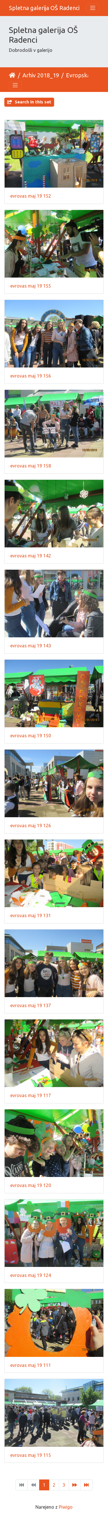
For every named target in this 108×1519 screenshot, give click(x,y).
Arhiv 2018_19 (40, 75)
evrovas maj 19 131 (30, 915)
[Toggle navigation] (92, 8)
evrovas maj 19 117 (30, 1095)
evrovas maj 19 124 (30, 1275)
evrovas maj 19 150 (30, 735)
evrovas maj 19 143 (30, 645)
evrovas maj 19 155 (30, 285)
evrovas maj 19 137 (30, 1005)
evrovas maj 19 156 (30, 375)
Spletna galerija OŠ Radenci (44, 8)
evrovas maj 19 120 (30, 1185)
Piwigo (66, 1507)
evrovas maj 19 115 (30, 1455)
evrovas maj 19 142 (30, 555)
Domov (12, 75)
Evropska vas (83, 75)
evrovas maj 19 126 (30, 825)
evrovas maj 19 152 (30, 196)
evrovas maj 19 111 (30, 1365)
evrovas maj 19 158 (30, 465)
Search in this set (29, 101)
